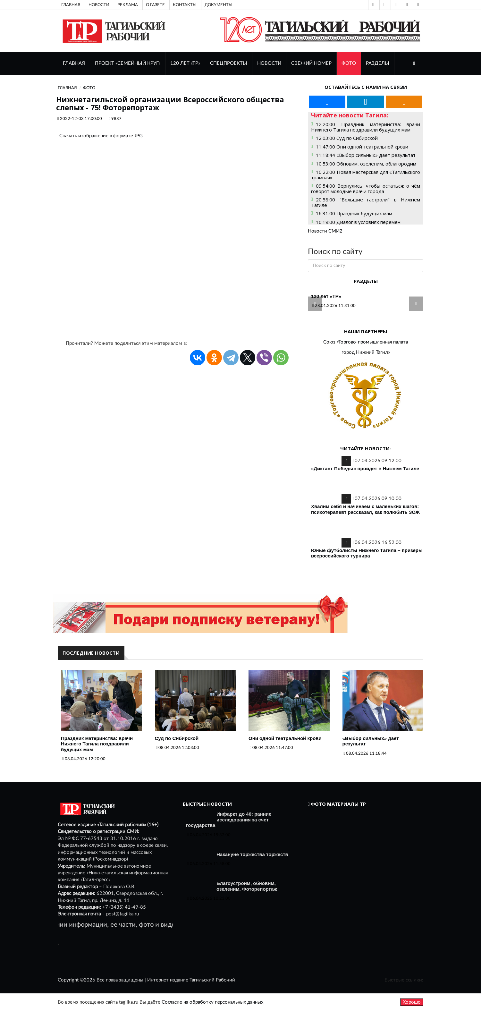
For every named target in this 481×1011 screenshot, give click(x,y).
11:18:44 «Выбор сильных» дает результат (366, 155)
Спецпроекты (228, 63)
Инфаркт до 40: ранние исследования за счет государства (228, 819)
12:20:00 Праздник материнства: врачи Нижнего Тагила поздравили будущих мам (365, 127)
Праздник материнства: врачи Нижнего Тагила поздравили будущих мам (97, 743)
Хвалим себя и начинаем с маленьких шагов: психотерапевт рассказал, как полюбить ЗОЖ (365, 509)
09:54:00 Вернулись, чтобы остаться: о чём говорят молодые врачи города (365, 188)
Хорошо (412, 1002)
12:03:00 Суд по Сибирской (347, 138)
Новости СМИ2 (325, 231)
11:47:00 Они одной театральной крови (362, 146)
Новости (99, 5)
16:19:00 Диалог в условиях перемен (358, 222)
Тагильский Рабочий (212, 980)
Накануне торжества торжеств (252, 854)
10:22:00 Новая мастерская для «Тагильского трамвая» (365, 175)
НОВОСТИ (269, 63)
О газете (155, 5)
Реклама (127, 5)
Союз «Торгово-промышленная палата (365, 342)
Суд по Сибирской (177, 738)
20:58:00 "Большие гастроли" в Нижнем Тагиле (365, 202)
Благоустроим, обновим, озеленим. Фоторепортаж (246, 886)
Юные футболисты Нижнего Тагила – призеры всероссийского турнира (367, 553)
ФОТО (349, 63)
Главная (70, 5)
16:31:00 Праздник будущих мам (354, 213)
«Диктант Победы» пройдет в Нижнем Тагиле (365, 468)
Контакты (185, 5)
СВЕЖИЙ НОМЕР (311, 63)
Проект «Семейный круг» (127, 63)
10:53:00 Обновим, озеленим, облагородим (366, 163)
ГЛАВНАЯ (74, 63)
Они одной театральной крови (285, 738)
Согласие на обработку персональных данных (212, 1002)
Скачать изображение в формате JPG (101, 135)
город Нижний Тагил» (366, 352)
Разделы (377, 63)
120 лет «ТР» (185, 63)
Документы (218, 5)
